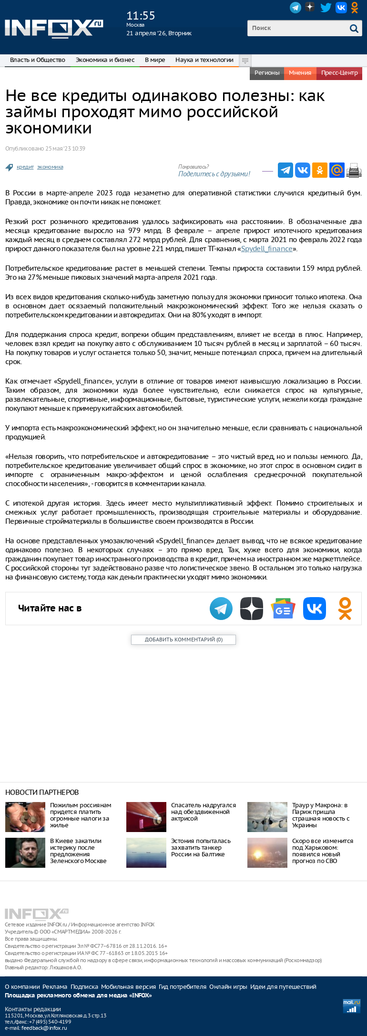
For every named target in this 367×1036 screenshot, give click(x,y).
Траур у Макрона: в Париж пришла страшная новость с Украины (320, 815)
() (184, 639)
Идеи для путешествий (283, 986)
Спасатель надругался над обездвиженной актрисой (203, 812)
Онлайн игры (228, 986)
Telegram (295, 7)
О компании (22, 986)
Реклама (55, 986)
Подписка (84, 986)
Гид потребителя (182, 986)
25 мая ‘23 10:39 (65, 148)
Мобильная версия (128, 986)
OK (356, 7)
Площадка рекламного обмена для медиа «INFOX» (78, 995)
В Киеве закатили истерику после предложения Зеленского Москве (78, 851)
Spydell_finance (267, 248)
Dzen (310, 7)
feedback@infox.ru (44, 1028)
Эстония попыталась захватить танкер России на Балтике (200, 847)
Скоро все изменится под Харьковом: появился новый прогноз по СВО (323, 851)
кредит (25, 166)
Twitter (326, 7)
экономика (50, 166)
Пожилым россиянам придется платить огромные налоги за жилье (81, 815)
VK (341, 7)
